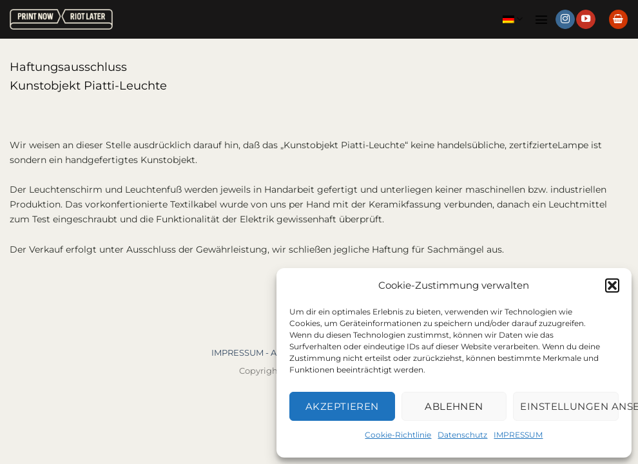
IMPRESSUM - (241, 352)
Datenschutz (462, 435)
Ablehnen (454, 406)
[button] (612, 285)
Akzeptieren (342, 406)
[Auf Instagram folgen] (565, 19)
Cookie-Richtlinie (398, 435)
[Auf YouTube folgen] (585, 19)
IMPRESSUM (518, 435)
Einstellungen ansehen (569, 406)
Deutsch (513, 19)
